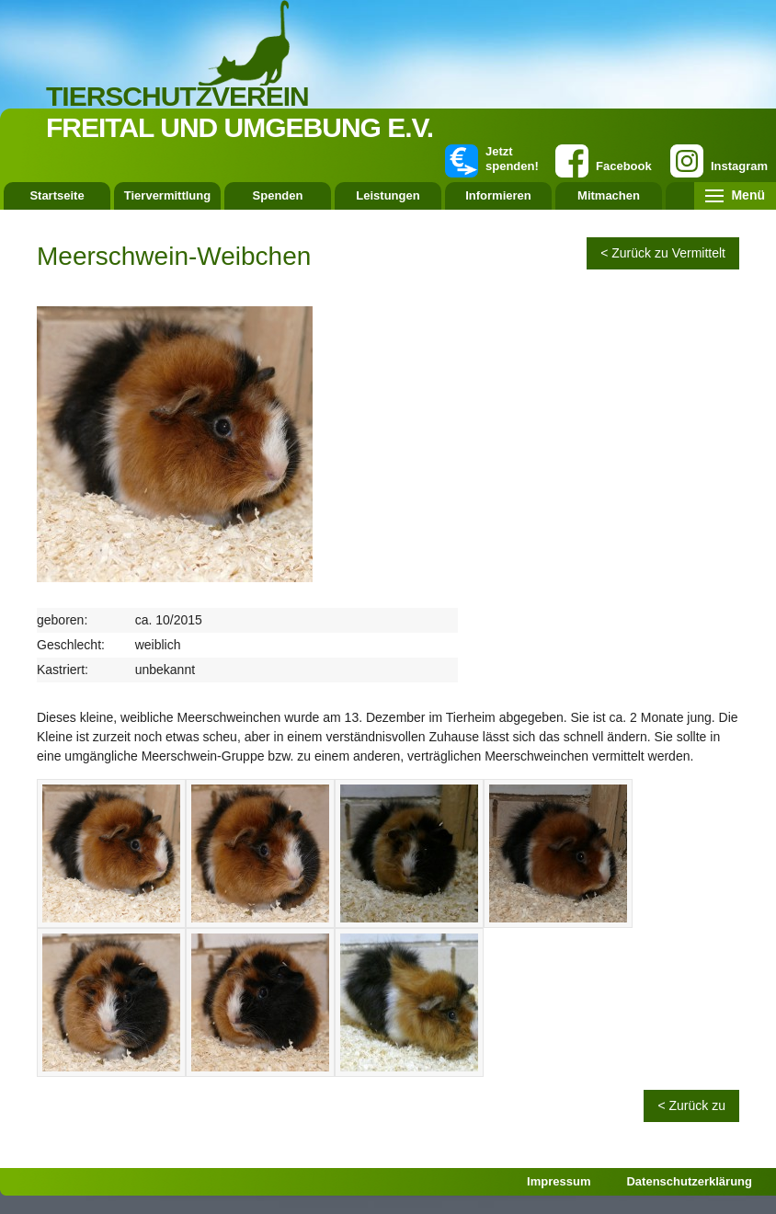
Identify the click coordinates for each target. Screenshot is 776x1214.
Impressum (558, 1181)
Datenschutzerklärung (689, 1181)
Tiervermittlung (167, 195)
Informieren (498, 195)
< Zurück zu (691, 1105)
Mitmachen (608, 195)
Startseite (56, 195)
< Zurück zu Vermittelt (662, 253)
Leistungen (387, 195)
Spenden (278, 195)
